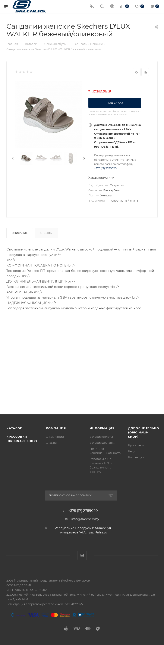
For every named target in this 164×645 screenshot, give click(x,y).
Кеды (132, 451)
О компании (55, 436)
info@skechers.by (85, 519)
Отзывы (46, 232)
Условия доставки (103, 442)
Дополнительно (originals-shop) (143, 432)
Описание (20, 232)
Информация (102, 428)
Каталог (14, 428)
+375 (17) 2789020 (105, 168)
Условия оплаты (101, 436)
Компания (56, 428)
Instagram (82, 555)
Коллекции (136, 457)
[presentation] (12, 158)
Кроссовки (136, 445)
